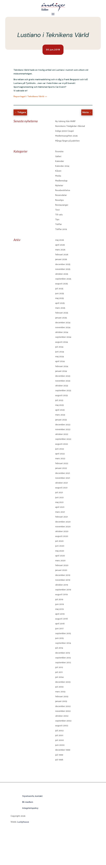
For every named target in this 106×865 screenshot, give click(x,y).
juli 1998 (59, 760)
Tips (57, 219)
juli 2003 (59, 687)
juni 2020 (59, 546)
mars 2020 (60, 560)
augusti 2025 (61, 284)
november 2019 (62, 580)
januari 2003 (61, 701)
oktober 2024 (61, 332)
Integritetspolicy (30, 808)
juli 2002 (59, 730)
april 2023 (59, 410)
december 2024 (62, 322)
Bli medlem (27, 802)
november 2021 (62, 478)
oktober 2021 (61, 483)
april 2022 (60, 454)
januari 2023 (61, 420)
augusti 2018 (61, 619)
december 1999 (62, 750)
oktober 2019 (61, 585)
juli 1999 (59, 755)
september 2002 (63, 721)
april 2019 (59, 614)
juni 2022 (59, 449)
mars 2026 (60, 250)
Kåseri (58, 171)
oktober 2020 (61, 531)
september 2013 (63, 658)
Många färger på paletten (67, 141)
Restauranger (61, 205)
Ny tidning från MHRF (65, 121)
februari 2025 (61, 313)
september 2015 (63, 633)
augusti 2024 (61, 342)
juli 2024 (59, 347)
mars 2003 (60, 692)
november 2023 (62, 381)
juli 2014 (59, 648)
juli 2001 (59, 735)
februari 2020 (61, 565)
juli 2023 (59, 400)
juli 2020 (59, 541)
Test (57, 210)
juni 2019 (59, 604)
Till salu (59, 215)
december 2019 (62, 575)
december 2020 (63, 522)
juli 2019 (59, 599)
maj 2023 (59, 405)
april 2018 (59, 624)
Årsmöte (59, 151)
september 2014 (63, 643)
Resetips (59, 200)
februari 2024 (61, 366)
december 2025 (62, 264)
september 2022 (63, 439)
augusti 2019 (61, 594)
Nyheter (59, 185)
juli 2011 (59, 672)
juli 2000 (59, 740)
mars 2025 (60, 308)
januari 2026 (61, 259)
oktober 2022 (61, 434)
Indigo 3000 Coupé (64, 131)
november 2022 (62, 429)
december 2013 (62, 653)
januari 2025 (61, 318)
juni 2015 (59, 638)
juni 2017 (59, 628)
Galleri (58, 156)
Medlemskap (61, 181)
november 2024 (62, 327)
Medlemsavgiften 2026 (66, 136)
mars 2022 (60, 458)
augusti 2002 (61, 726)
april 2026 (60, 245)
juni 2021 (59, 497)
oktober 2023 (61, 386)
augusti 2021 (61, 488)
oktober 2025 (61, 274)
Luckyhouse (23, 822)
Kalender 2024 (62, 166)
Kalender (59, 161)
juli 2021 (59, 492)
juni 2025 (59, 293)
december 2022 (62, 424)
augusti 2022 (61, 444)
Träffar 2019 (61, 229)
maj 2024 (59, 356)
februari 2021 (61, 517)
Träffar (58, 224)
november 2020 (63, 526)
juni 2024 (59, 352)
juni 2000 (59, 745)
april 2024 (60, 361)
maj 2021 (59, 502)
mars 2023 (60, 415)
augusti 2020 (61, 536)
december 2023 (62, 376)
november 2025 (62, 269)
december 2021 (62, 473)
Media (58, 176)
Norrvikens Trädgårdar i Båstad (70, 126)
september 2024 (63, 337)
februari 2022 (61, 463)
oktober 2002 (61, 716)
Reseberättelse (62, 190)
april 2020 (60, 556)
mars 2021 (60, 512)
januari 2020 (61, 570)
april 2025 (60, 303)
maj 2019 (59, 609)
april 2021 (59, 507)
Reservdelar (61, 195)
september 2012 (63, 662)
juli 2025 (59, 289)
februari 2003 (61, 696)
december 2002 (63, 706)
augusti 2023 (61, 395)
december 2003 (62, 682)
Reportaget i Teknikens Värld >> (30, 96)
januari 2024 (61, 371)
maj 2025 (59, 298)
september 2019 (63, 590)
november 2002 (63, 711)
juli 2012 (59, 667)
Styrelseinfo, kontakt (32, 796)
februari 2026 (61, 254)
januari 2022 (61, 468)
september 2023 (63, 390)
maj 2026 (59, 240)
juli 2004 (59, 677)
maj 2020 (59, 551)
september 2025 (63, 279)
